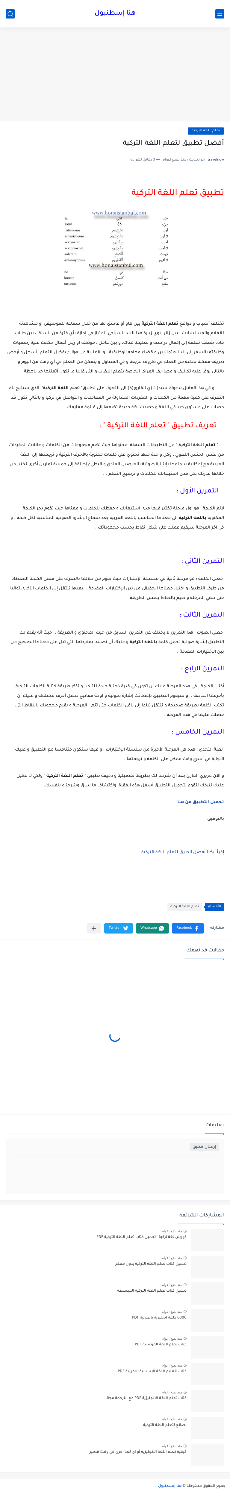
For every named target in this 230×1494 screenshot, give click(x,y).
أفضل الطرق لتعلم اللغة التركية (173, 852)
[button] (188, 928)
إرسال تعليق (204, 1147)
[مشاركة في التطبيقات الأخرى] (94, 928)
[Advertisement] (115, 75)
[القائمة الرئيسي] (219, 14)
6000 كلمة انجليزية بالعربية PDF (159, 1318)
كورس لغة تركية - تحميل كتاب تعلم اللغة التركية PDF (141, 1237)
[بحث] (10, 14)
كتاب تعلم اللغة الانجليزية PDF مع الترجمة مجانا (146, 1398)
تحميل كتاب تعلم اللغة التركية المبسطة (152, 1291)
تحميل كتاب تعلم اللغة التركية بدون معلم (151, 1264)
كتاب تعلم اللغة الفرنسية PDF (161, 1345)
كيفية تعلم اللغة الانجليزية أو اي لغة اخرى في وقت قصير (138, 1452)
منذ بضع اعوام (172, 1231)
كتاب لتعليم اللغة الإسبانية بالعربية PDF (152, 1372)
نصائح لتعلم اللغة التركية (165, 1425)
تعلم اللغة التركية (206, 131)
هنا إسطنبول (115, 13)
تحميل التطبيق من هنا (200, 802)
